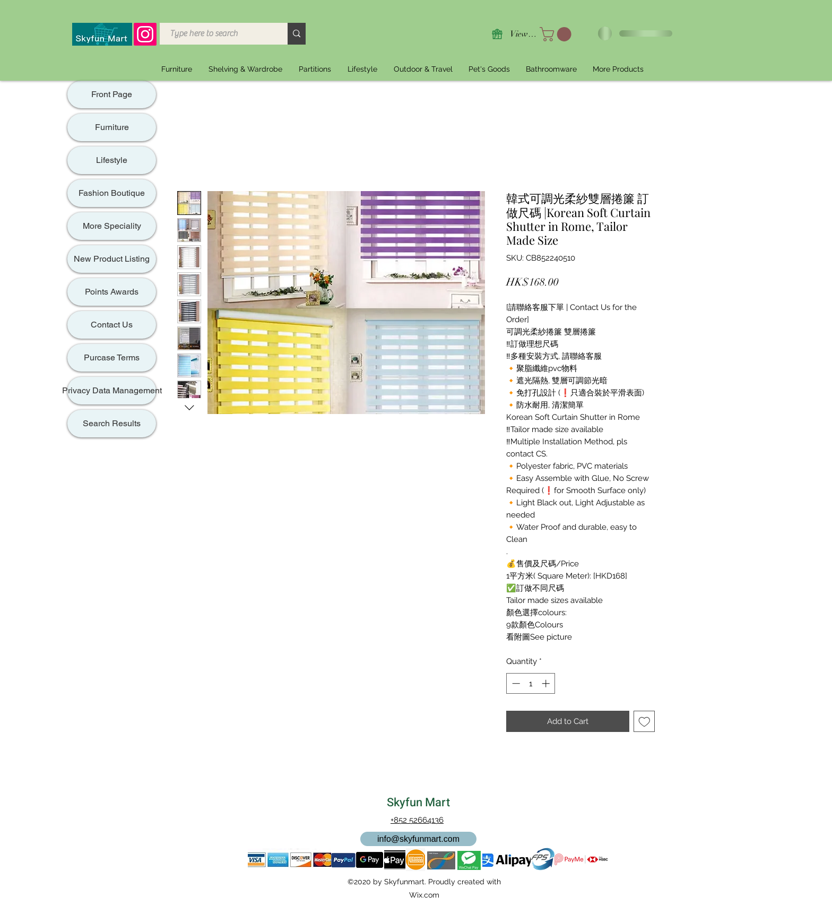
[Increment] (547, 683)
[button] (557, 34)
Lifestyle (111, 160)
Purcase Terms (112, 357)
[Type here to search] (217, 34)
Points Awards (111, 292)
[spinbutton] (531, 683)
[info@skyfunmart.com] (418, 839)
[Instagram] (145, 34)
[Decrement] (515, 683)
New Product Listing (112, 259)
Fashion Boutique (112, 193)
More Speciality (112, 226)
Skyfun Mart (418, 802)
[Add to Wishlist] (644, 721)
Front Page (111, 94)
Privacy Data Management (111, 390)
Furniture (112, 127)
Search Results (112, 423)
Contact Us (112, 325)
